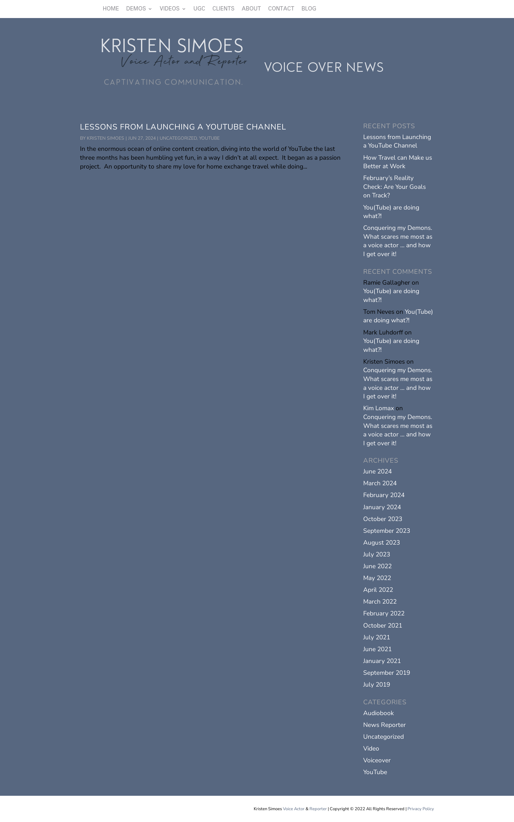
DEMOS (136, 9)
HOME (111, 9)
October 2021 (382, 625)
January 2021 (382, 661)
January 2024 (382, 507)
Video (371, 748)
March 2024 (380, 483)
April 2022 (378, 590)
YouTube (209, 138)
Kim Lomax (378, 408)
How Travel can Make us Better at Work (397, 162)
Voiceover (377, 760)
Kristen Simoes (105, 138)
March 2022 (380, 601)
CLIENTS (223, 9)
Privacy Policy (420, 809)
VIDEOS (170, 9)
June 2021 (377, 649)
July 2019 (376, 684)
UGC (199, 9)
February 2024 (384, 495)
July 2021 (376, 637)
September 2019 (386, 673)
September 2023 (386, 531)
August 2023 (381, 542)
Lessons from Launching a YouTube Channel (183, 127)
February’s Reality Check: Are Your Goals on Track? (394, 187)
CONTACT (281, 9)
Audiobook (378, 713)
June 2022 (377, 566)
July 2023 (376, 554)
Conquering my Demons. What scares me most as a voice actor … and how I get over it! (397, 241)
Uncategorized (178, 138)
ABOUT (251, 9)
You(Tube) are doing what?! (398, 316)
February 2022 (384, 613)
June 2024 (377, 471)
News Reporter (384, 725)
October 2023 (382, 519)
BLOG (309, 9)
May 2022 (377, 578)
